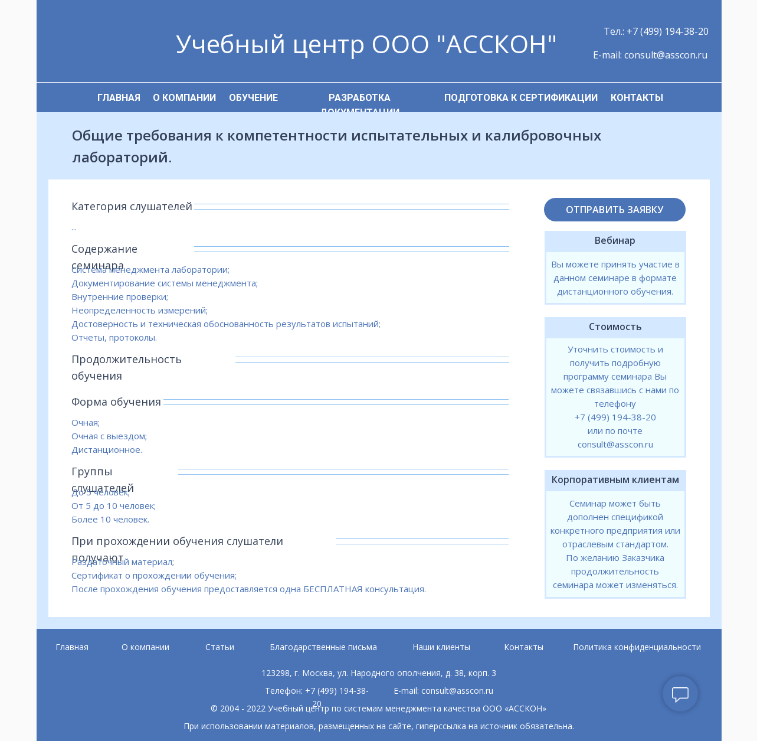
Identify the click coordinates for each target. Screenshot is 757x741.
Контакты (523, 646)
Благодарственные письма (323, 646)
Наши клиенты (441, 646)
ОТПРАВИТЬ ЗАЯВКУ (614, 209)
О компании (145, 646)
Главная (72, 646)
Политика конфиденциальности (637, 646)
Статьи (219, 646)
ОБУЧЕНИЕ (253, 97)
